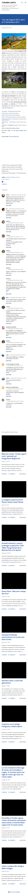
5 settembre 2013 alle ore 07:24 (17, 355)
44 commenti (11, 654)
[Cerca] (22, 2)
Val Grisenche (11, 111)
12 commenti (11, 474)
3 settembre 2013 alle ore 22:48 (15, 223)
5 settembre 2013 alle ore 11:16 (15, 365)
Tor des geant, (15, 130)
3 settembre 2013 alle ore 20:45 (16, 208)
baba (7, 297)
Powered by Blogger (14, 892)
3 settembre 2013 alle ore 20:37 (18, 195)
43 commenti (11, 609)
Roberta (8, 221)
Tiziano (8, 306)
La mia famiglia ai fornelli (12, 364)
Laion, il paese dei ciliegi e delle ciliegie (13, 867)
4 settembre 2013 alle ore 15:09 (15, 269)
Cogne (10, 113)
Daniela (8, 341)
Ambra (7, 195)
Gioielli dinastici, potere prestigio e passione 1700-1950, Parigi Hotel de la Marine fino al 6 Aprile (13, 546)
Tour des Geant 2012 (14, 136)
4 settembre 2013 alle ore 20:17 (15, 328)
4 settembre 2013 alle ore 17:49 (15, 308)
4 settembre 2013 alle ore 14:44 (15, 252)
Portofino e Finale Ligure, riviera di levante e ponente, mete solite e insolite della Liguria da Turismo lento (14, 821)
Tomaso (8, 235)
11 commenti (11, 698)
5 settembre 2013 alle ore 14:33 (15, 389)
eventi (18, 177)
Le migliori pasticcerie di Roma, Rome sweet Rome (12, 501)
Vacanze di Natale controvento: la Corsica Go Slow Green (13, 637)
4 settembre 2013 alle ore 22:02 (15, 342)
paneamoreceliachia (11, 327)
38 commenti (11, 840)
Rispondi (8, 205)
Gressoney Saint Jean (11, 117)
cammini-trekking (11, 177)
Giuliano (8, 250)
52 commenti (11, 517)
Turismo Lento (9, 2)
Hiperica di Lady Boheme (12, 387)
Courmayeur (4, 111)
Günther (8, 399)
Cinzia (7, 378)
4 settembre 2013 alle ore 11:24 (15, 236)
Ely (6, 208)
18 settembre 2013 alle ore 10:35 (15, 401)
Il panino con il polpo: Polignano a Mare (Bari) (12, 725)
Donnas (3, 117)
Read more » (23, 474)
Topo (7, 355)
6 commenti (11, 565)
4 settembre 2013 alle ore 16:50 (17, 297)
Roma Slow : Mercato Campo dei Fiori (14, 592)
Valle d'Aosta (5, 179)
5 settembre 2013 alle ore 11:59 (18, 378)
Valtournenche (15, 118)
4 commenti (11, 742)
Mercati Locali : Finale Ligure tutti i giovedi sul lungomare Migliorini (14, 456)
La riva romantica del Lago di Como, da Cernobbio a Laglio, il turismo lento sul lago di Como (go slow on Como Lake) (13, 772)
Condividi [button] (4, 184)
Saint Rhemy (13, 122)
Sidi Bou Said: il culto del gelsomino (12, 681)
